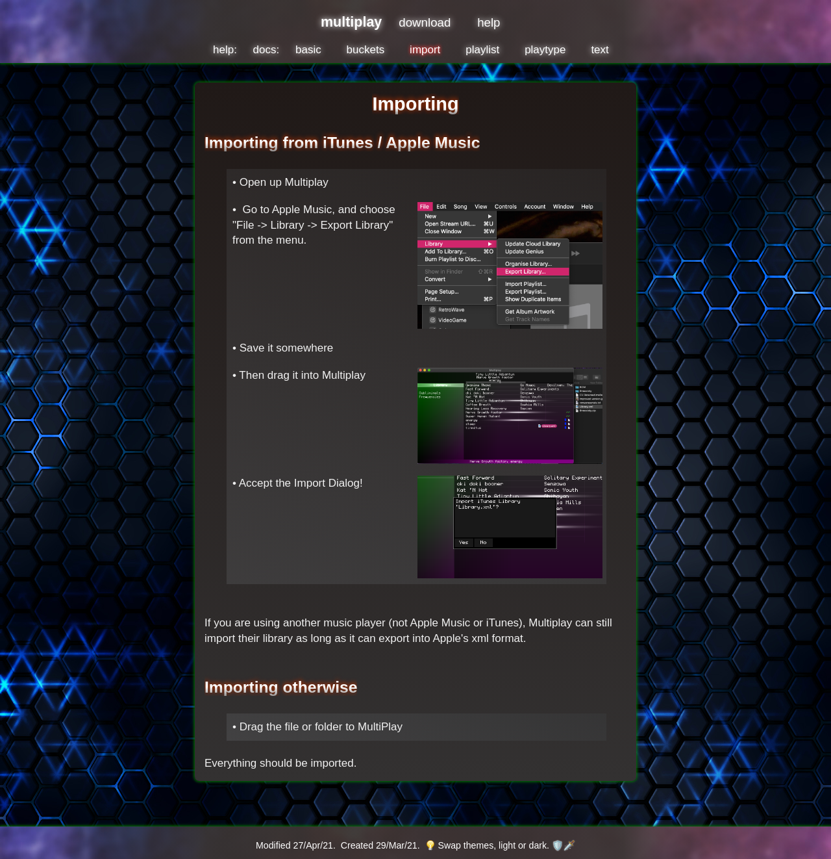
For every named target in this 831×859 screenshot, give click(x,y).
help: (225, 50)
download (425, 22)
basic (308, 50)
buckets (366, 50)
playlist (482, 50)
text (599, 50)
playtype (545, 50)
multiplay (351, 22)
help (488, 22)
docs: (266, 50)
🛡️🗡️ (563, 845)
